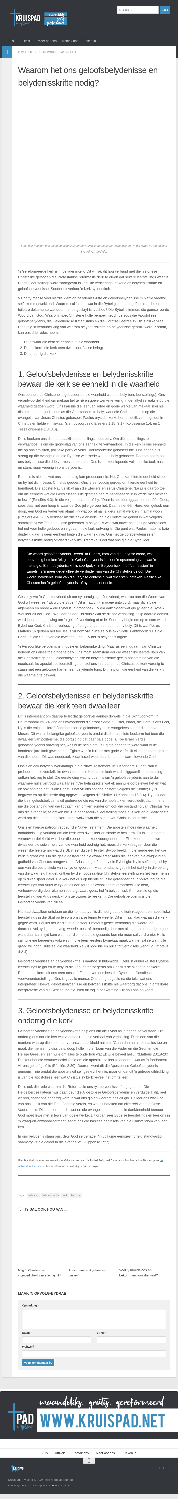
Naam (26, 1337)
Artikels (24, 41)
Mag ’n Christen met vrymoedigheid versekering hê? (38, 1275)
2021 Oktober (30, 52)
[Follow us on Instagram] (168, 1473)
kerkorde (76, 1195)
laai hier (36, 1166)
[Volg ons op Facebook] (159, 1473)
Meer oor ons (47, 41)
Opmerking (30, 1310)
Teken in (90, 41)
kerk (65, 1195)
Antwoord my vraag (63, 52)
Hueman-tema (60, 1490)
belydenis (33, 1195)
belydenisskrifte (50, 1195)
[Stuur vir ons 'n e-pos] (163, 1473)
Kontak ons (70, 41)
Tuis (11, 41)
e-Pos (101, 1337)
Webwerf (28, 1352)
